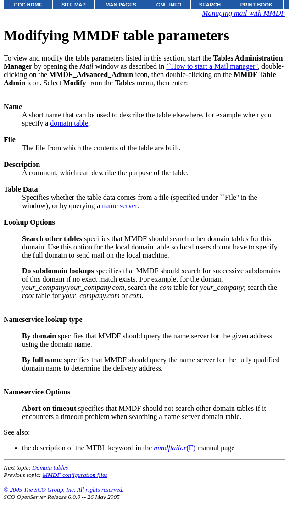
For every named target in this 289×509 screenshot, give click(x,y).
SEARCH (210, 4)
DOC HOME (28, 4)
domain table (69, 123)
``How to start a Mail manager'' (212, 66)
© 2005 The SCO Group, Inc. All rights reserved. (64, 489)
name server (119, 206)
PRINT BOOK (256, 4)
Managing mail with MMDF (243, 13)
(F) (174, 448)
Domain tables (50, 467)
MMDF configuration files (75, 474)
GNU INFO (169, 4)
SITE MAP (73, 4)
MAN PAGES (121, 4)
